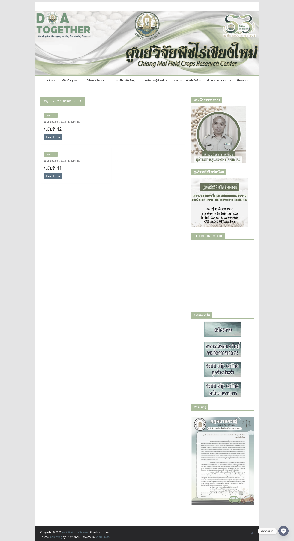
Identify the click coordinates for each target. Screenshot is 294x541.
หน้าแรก (51, 80)
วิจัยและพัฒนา (95, 80)
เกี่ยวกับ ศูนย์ (69, 80)
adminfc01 (76, 121)
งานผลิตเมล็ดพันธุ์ (124, 80)
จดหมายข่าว (50, 115)
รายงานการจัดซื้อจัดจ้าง (187, 80)
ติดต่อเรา (242, 80)
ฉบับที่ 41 (53, 168)
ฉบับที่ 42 (53, 129)
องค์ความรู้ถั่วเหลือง (156, 80)
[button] (79, 80)
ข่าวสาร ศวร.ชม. (217, 80)
